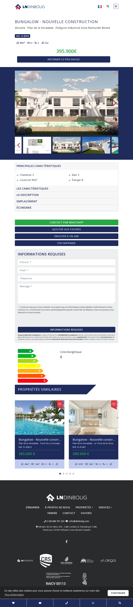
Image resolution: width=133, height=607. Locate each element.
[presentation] (36, 319)
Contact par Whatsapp (67, 222)
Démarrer (32, 507)
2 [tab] (63, 474)
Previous (18, 103)
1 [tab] (60, 474)
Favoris (86, 513)
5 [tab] (73, 474)
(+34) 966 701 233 (54, 521)
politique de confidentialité (29, 310)
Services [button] (104, 507)
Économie (23, 207)
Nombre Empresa (30, 6)
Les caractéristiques (32, 188)
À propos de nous (57, 507)
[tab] (66, 166)
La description (27, 195)
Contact (69, 513)
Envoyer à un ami (66, 236)
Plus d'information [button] (14, 595)
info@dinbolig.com (79, 521)
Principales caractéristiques (38, 166)
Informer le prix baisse (64, 59)
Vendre (52, 513)
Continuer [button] (118, 593)
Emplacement (26, 201)
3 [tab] (67, 474)
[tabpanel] (39, 434)
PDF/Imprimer (66, 243)
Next (114, 103)
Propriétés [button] (83, 507)
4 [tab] (70, 474)
